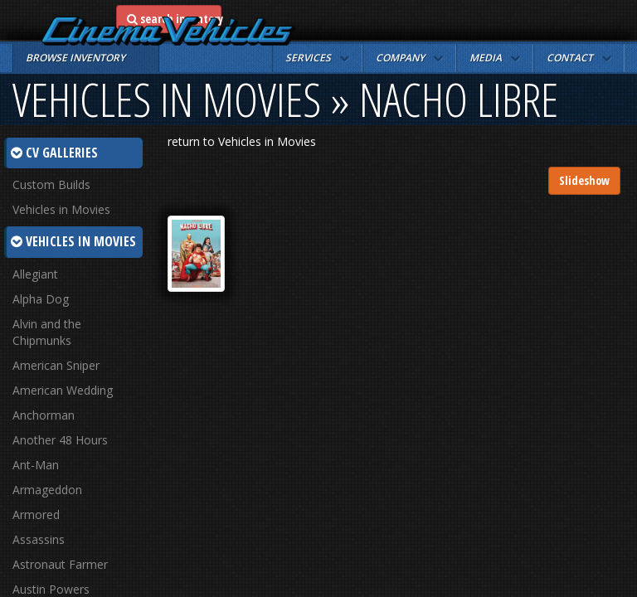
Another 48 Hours (60, 440)
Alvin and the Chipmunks (46, 332)
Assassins (38, 539)
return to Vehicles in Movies (242, 141)
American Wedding (62, 390)
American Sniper (56, 365)
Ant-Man (35, 465)
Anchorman (43, 415)
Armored (36, 514)
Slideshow (584, 180)
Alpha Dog (40, 299)
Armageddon (47, 490)
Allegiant (35, 274)
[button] (317, 58)
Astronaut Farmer (60, 564)
